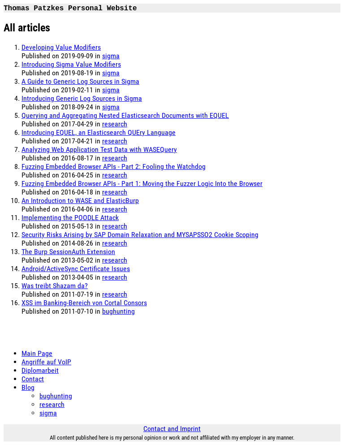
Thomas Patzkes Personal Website (70, 8)
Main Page (37, 353)
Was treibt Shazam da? (55, 285)
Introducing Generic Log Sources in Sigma (82, 98)
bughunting (118, 311)
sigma (111, 56)
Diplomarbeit (40, 370)
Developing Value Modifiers (61, 47)
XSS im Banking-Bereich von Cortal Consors (84, 302)
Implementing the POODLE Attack (70, 217)
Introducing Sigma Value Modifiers (71, 64)
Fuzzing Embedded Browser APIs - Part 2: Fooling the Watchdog (114, 166)
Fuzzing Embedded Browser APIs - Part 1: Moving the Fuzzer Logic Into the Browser (142, 183)
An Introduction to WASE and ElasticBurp (80, 200)
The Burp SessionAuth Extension (68, 251)
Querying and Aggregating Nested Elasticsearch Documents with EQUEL (125, 115)
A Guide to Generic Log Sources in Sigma (80, 81)
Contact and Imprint (172, 428)
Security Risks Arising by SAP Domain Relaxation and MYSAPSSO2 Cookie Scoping (140, 234)
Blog (28, 387)
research (114, 124)
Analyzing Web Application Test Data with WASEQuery (99, 149)
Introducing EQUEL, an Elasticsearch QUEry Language (99, 132)
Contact (33, 379)
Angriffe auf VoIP (46, 362)
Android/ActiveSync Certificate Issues (76, 268)
